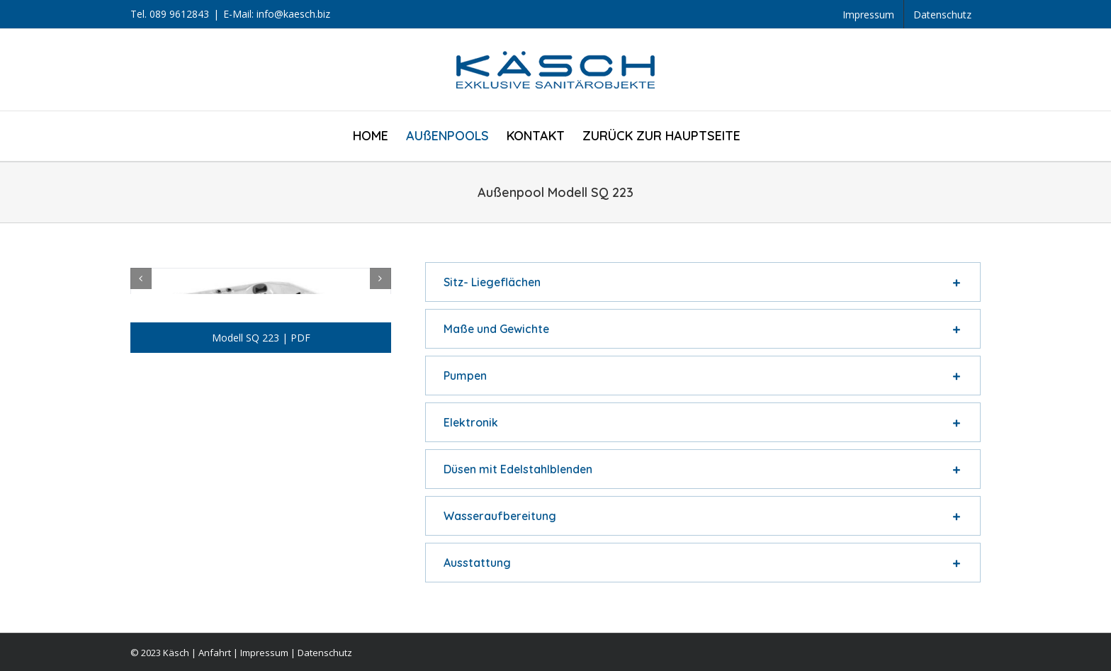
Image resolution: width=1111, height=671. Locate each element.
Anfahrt (214, 652)
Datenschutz (325, 652)
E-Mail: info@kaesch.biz (276, 14)
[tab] (703, 282)
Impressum (264, 652)
